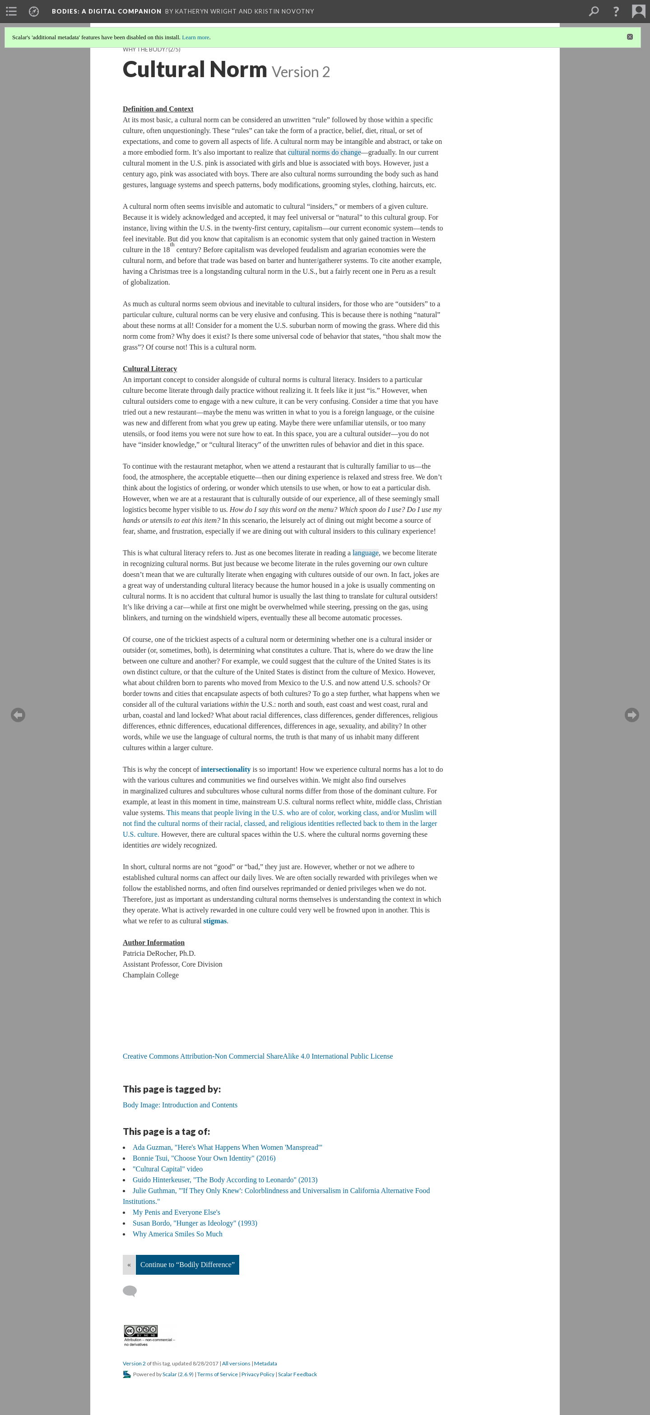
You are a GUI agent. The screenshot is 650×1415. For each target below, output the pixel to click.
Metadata (265, 1363)
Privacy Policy (257, 1374)
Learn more (195, 37)
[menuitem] (11, 11)
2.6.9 (186, 1374)
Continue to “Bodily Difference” (187, 1264)
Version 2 (134, 1363)
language (366, 553)
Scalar (169, 1374)
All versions (236, 1363)
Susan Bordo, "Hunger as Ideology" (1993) (195, 1223)
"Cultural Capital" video (168, 1169)
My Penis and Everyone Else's (176, 1212)
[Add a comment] (134, 1291)
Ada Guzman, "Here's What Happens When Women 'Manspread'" (227, 1147)
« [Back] (129, 1264)
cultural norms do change (324, 152)
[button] (616, 11)
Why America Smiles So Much (178, 1234)
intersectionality (226, 769)
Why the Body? (145, 49)
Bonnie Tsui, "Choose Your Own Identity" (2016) (204, 1158)
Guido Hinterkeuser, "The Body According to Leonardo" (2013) (225, 1180)
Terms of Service (217, 1374)
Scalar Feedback (297, 1374)
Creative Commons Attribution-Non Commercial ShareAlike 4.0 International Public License (259, 1056)
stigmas (215, 921)
